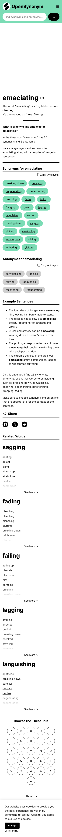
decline (7, 693)
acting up (8, 565)
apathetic (8, 674)
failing (44, 199)
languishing (12, 215)
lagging (42, 207)
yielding (29, 247)
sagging (35, 223)
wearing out (13, 239)
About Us (31, 796)
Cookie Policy (11, 831)
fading (28, 199)
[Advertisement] (31, 58)
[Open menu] (57, 6)
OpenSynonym (27, 6)
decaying (37, 183)
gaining (33, 273)
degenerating (14, 191)
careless (7, 683)
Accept (12, 826)
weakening (28, 231)
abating (7, 457)
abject (6, 461)
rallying (10, 281)
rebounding (29, 281)
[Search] (53, 17)
